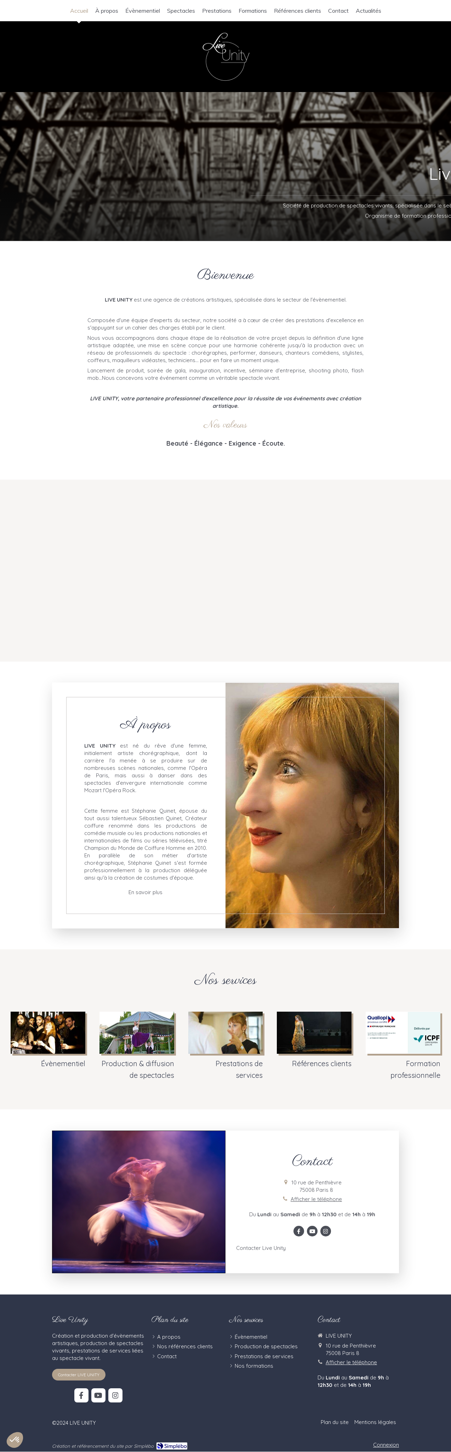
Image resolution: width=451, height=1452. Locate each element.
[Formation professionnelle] (403, 1046)
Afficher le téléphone (316, 1199)
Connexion (386, 1444)
